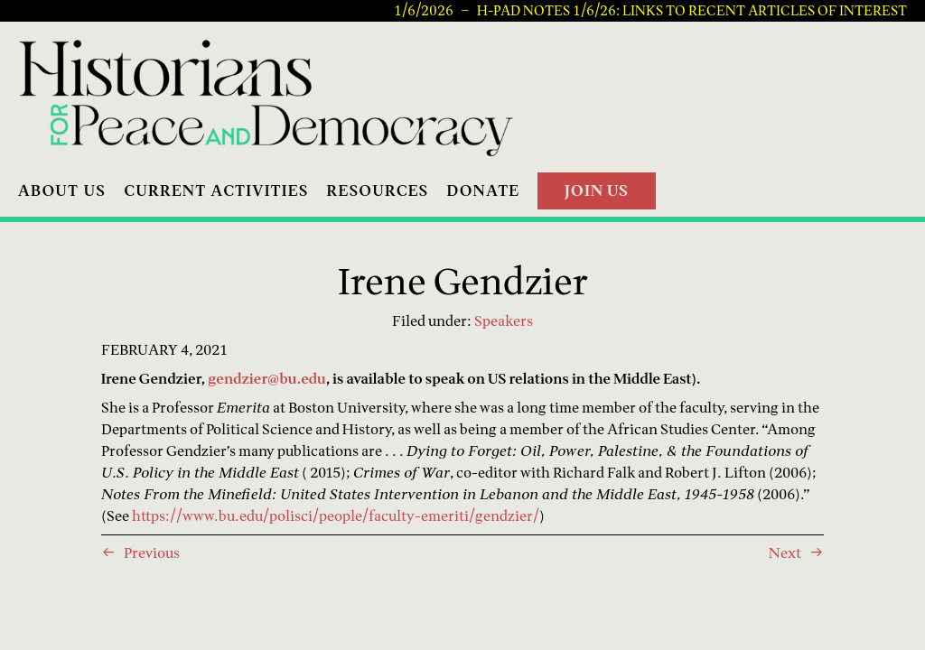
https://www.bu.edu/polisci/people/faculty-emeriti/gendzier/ (335, 515)
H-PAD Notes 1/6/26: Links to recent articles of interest (692, 10)
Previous (152, 552)
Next (785, 552)
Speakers (503, 320)
